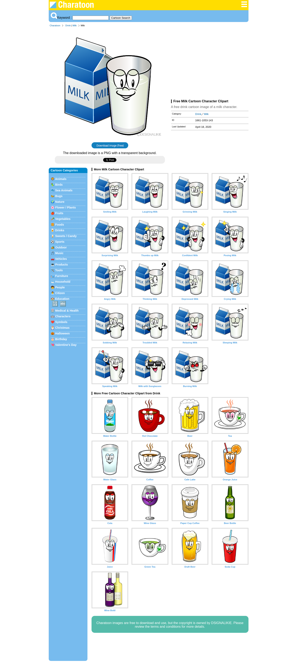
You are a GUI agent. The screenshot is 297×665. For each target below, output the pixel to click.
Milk (75, 25)
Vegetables (63, 219)
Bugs (59, 196)
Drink (68, 25)
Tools (59, 270)
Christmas (62, 327)
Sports (60, 241)
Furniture (61, 276)
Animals (60, 179)
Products (61, 264)
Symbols (61, 322)
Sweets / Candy (66, 236)
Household (62, 281)
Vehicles (61, 258)
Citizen (60, 293)
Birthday (61, 339)
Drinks (59, 230)
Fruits (59, 213)
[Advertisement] (210, 64)
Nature (60, 201)
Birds (59, 184)
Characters (63, 316)
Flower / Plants (65, 207)
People (60, 287)
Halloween (62, 333)
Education (62, 298)
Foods (59, 224)
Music (59, 253)
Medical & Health (67, 310)
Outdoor (61, 247)
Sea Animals (64, 190)
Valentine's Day (66, 344)
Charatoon (55, 25)
